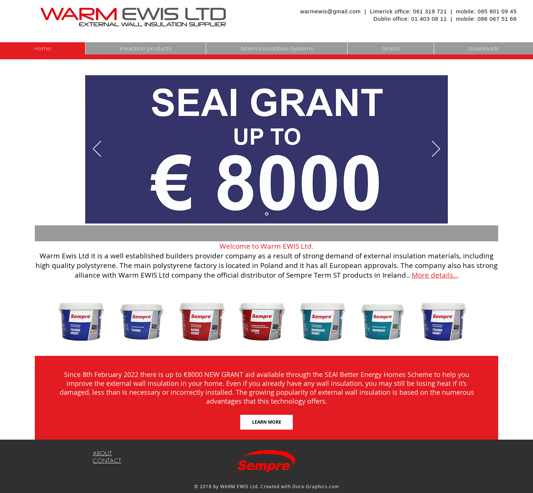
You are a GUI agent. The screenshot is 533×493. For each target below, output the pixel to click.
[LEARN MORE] (266, 422)
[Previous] (97, 149)
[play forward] (468, 321)
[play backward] (65, 321)
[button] (276, 48)
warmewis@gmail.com (330, 11)
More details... (435, 275)
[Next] (436, 149)
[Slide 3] (266, 214)
